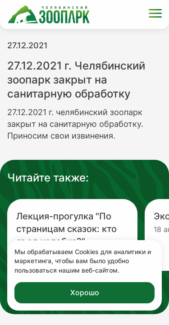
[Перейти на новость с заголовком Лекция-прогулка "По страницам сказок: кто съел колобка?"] (72, 235)
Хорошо (84, 292)
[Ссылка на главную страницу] (48, 14)
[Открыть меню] (155, 14)
